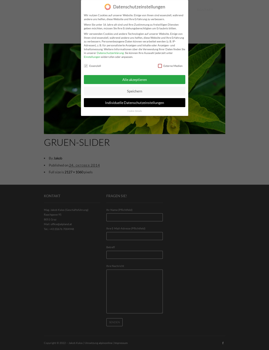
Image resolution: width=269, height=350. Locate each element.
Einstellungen (92, 53)
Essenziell (92, 63)
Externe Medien (170, 63)
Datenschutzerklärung (110, 50)
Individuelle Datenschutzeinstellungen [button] (134, 100)
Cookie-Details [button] (134, 108)
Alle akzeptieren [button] (134, 77)
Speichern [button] (134, 88)
